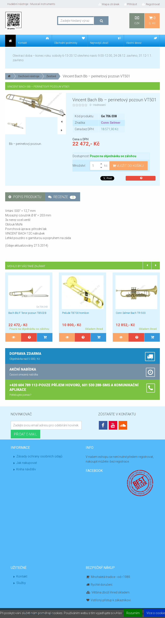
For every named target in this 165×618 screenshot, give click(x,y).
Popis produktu (24, 197)
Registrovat (151, 4)
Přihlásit (130, 4)
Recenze (62, 197)
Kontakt (21, 576)
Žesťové (51, 76)
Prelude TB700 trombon (75, 312)
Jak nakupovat (26, 463)
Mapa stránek (108, 4)
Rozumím (133, 613)
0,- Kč (152, 20)
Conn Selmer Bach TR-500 (130, 312)
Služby (21, 583)
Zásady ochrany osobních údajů (39, 456)
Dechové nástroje (28, 76)
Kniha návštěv (26, 469)
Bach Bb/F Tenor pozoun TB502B (27, 312)
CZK (137, 20)
